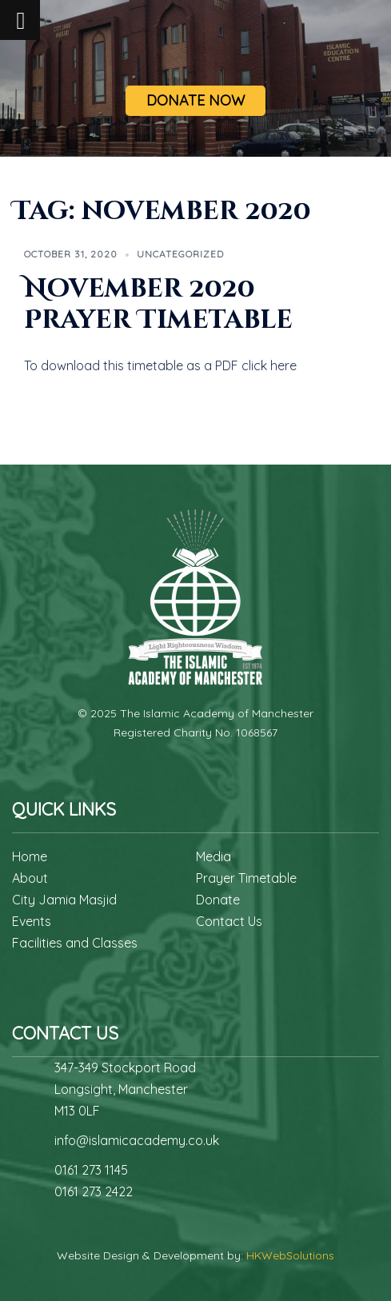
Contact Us (229, 921)
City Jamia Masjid (64, 900)
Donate (218, 900)
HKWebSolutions (290, 1255)
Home (29, 856)
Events (31, 921)
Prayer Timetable (246, 878)
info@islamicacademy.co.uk (136, 1140)
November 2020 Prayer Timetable (158, 304)
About (30, 878)
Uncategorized (180, 254)
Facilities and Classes (75, 943)
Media (213, 856)
